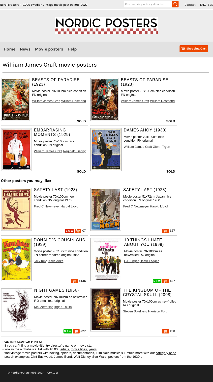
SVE (210, 4)
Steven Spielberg (135, 311)
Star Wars (99, 356)
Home (9, 49)
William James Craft (46, 101)
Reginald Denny (74, 151)
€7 (80, 230)
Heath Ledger (149, 261)
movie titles (79, 349)
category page (166, 353)
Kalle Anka (55, 261)
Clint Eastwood (41, 356)
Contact (190, 4)
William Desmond (73, 101)
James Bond (63, 356)
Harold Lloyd (69, 206)
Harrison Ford (157, 311)
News (25, 49)
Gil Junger (131, 261)
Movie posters (49, 49)
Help (72, 49)
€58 (168, 331)
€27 (168, 230)
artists (64, 349)
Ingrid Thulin (63, 307)
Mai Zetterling (44, 307)
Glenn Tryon (161, 147)
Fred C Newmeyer (47, 206)
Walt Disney (82, 356)
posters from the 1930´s (125, 356)
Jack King (40, 261)
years (93, 349)
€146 (78, 281)
